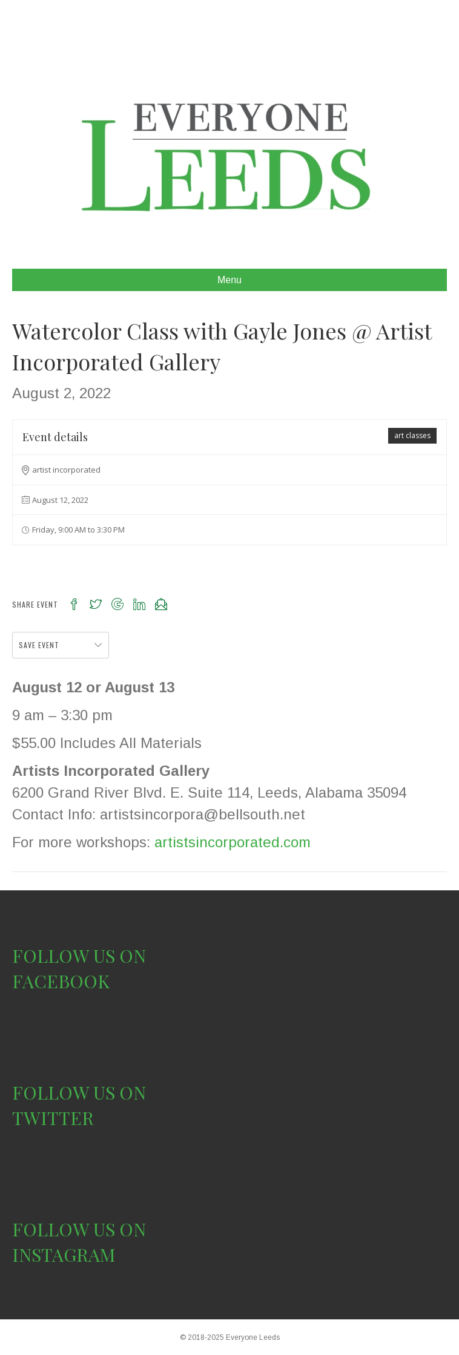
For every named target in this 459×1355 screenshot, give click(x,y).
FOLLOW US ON (79, 955)
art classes (412, 435)
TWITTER (53, 1118)
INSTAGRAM (64, 1254)
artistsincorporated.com (232, 842)
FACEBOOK (61, 981)
